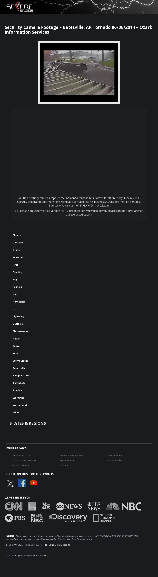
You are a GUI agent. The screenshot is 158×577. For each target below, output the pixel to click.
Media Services (68, 460)
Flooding (18, 272)
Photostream (21, 331)
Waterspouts (20, 405)
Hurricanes (19, 301)
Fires (15, 264)
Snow (16, 346)
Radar (16, 338)
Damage (18, 242)
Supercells (19, 368)
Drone (16, 249)
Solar (16, 353)
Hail (15, 294)
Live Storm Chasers (21, 455)
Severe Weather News (71, 455)
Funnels (17, 286)
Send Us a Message (59, 544)
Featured (18, 257)
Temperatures (21, 375)
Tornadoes (19, 382)
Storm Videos (21, 360)
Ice (14, 309)
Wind (16, 412)
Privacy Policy (115, 460)
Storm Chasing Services (23, 460)
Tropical (17, 390)
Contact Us (65, 465)
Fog (15, 279)
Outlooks (18, 323)
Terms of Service (20, 465)
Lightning (18, 316)
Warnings (18, 397)
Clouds (17, 235)
